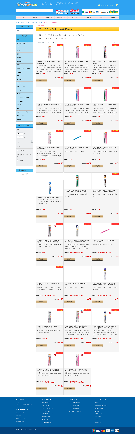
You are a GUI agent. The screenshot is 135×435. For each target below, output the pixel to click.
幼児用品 (19, 79)
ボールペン (29, 22)
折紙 (18, 54)
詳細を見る (42, 80)
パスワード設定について (48, 408)
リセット (30, 164)
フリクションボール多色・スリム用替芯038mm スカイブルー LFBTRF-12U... (48, 198)
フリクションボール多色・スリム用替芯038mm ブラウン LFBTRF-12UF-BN (104, 191)
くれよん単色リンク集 (74, 405)
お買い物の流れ (45, 402)
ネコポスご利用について (48, 411)
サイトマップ (100, 17)
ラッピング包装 (21, 115)
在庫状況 (20, 160)
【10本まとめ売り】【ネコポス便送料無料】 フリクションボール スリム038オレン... (48, 371)
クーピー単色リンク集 (74, 408)
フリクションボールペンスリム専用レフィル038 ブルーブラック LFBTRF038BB (77, 241)
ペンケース (19, 50)
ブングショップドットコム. (29, 430)
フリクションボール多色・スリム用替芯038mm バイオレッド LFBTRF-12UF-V (104, 284)
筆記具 (22, 22)
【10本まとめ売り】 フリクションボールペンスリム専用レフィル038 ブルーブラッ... (104, 327)
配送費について (61, 17)
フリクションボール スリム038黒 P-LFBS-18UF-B (104, 62)
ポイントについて (87, 17)
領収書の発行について (47, 416)
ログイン (18, 402)
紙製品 (18, 75)
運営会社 (113, 17)
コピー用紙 (19, 101)
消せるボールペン (37, 22)
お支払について (48, 17)
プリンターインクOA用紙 (23, 97)
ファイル (19, 90)
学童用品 (19, 64)
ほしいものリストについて (75, 411)
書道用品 (19, 61)
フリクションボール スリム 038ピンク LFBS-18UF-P (103, 241)
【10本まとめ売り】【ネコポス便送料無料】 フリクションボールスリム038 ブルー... (76, 327)
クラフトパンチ (21, 86)
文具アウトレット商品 (22, 112)
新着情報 (35, 17)
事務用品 (19, 72)
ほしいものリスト (20, 413)
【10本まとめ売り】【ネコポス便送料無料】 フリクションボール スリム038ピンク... (76, 371)
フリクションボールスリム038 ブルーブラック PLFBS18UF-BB (105, 148)
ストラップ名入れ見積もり (75, 402)
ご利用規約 (97, 411)
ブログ (96, 419)
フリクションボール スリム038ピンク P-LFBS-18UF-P (48, 148)
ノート (18, 46)
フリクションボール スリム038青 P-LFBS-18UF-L (77, 62)
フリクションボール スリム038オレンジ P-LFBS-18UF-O (49, 62)
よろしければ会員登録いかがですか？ (24, 404)
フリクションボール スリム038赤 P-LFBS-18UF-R (49, 105)
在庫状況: (38, 73)
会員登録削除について (47, 413)
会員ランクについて (20, 418)
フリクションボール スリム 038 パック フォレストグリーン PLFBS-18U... (49, 327)
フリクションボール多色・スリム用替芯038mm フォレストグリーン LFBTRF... (76, 191)
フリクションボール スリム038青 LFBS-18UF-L (76, 284)
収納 (18, 108)
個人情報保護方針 (99, 408)
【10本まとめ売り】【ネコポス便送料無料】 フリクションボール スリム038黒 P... (48, 241)
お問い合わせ (98, 416)
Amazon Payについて (47, 422)
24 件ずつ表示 (51, 43)
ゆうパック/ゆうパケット (74, 17)
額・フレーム (20, 93)
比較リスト (18, 415)
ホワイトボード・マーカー (23, 68)
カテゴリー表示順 (40, 25)
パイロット (20, 150)
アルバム (19, 83)
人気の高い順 (41, 43)
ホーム (22, 17)
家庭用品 (19, 119)
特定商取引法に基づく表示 (101, 405)
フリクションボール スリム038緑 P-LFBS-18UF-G (104, 105)
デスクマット (20, 104)
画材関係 (19, 57)
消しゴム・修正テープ (22, 43)
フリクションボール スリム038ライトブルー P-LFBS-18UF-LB (77, 105)
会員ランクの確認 (20, 421)
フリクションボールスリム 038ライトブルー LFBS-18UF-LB (77, 148)
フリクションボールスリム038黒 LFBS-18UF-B (48, 284)
